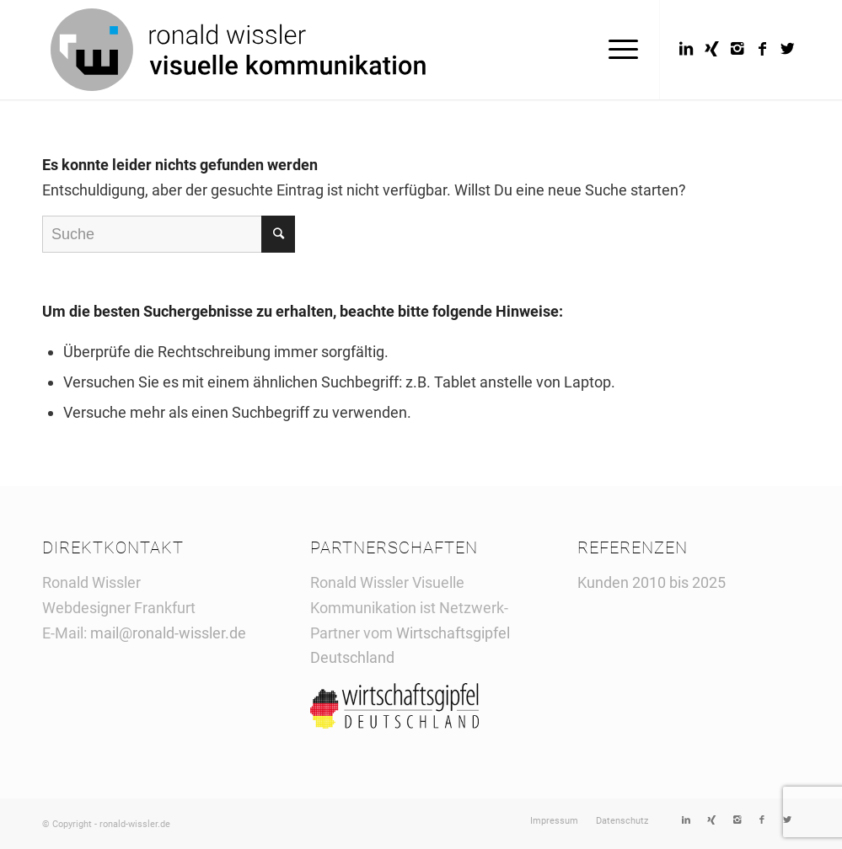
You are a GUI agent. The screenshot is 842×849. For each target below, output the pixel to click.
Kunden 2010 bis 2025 (651, 582)
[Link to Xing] (711, 48)
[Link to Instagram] (736, 48)
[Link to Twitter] (787, 48)
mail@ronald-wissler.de (168, 633)
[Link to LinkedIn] (686, 48)
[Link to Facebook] (762, 48)
